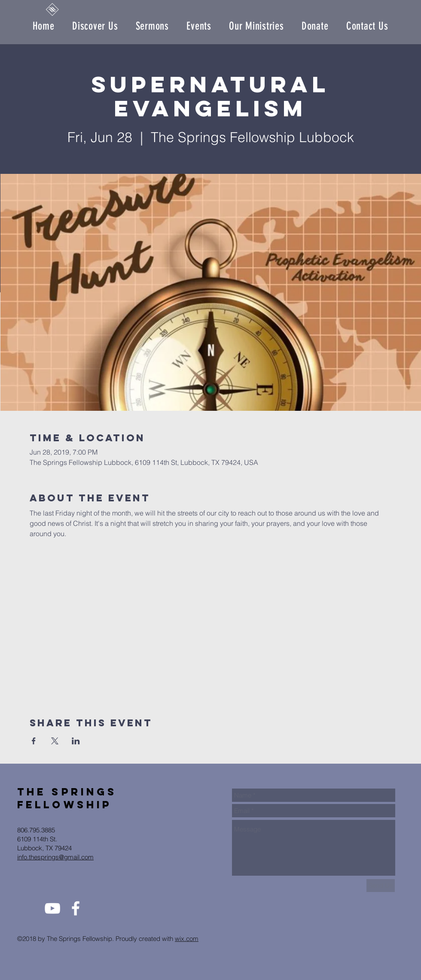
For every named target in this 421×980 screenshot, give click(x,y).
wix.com (186, 938)
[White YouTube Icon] (52, 908)
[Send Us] (380, 885)
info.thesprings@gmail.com (55, 857)
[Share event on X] (55, 740)
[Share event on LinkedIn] (76, 740)
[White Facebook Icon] (75, 908)
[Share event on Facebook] (34, 740)
